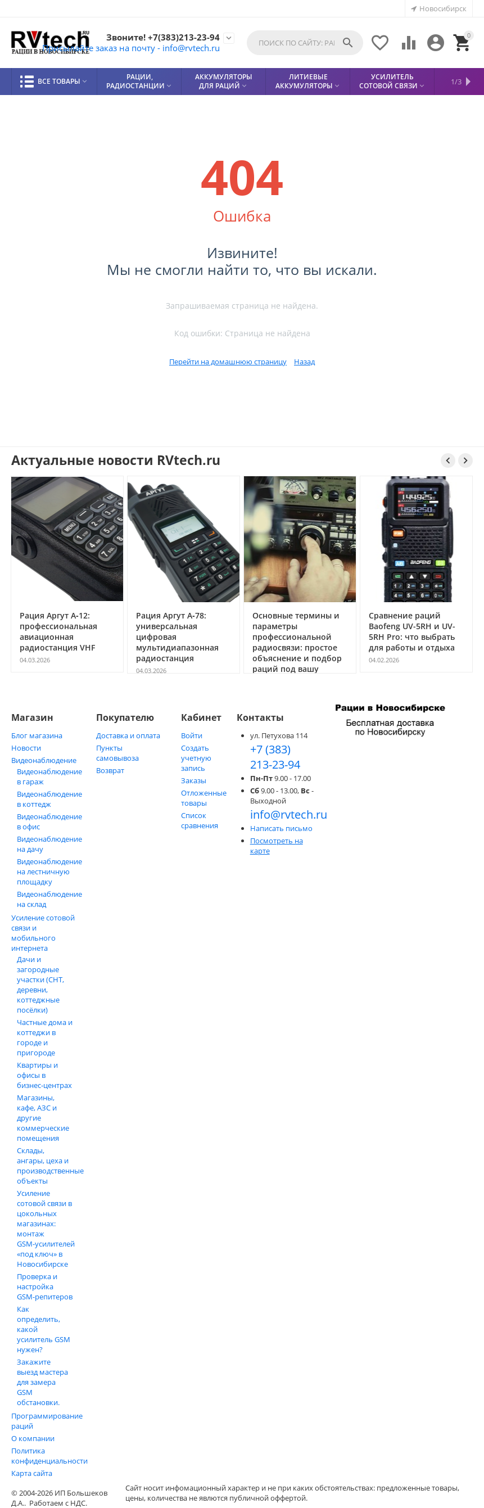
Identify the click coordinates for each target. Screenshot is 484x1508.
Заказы (193, 780)
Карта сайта (31, 1473)
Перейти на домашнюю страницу (228, 361)
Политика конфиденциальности (49, 1456)
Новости (26, 748)
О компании (33, 1438)
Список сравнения (199, 820)
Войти (191, 735)
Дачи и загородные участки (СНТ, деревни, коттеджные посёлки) (40, 984)
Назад (304, 361)
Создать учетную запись (196, 758)
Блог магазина (36, 735)
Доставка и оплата (128, 735)
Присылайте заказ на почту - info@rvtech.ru (124, 48)
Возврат (110, 770)
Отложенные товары (204, 798)
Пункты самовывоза (117, 753)
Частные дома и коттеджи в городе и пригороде (45, 1037)
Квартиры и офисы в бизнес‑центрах (44, 1075)
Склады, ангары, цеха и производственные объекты (50, 1165)
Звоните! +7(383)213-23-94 (161, 36)
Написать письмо (281, 828)
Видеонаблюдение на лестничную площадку (49, 871)
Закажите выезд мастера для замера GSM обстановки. (42, 1382)
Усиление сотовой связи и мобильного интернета (43, 933)
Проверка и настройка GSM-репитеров (45, 1286)
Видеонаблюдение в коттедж (49, 799)
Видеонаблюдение (43, 760)
